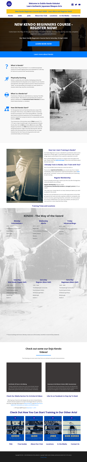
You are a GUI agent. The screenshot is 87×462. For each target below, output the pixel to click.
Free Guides (22, 444)
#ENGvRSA (19, 405)
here (78, 171)
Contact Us (76, 16)
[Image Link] (9, 4)
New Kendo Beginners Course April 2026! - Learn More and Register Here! (43, 11)
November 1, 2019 (31, 408)
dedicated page (60, 160)
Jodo (29, 16)
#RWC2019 (14, 405)
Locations (53, 16)
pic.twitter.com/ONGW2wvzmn (30, 405)
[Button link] (44, 43)
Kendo (10, 16)
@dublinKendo (28, 403)
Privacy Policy (43, 457)
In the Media (64, 16)
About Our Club (41, 16)
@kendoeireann (39, 403)
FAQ (10, 444)
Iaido (20, 16)
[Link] (72, 5)
